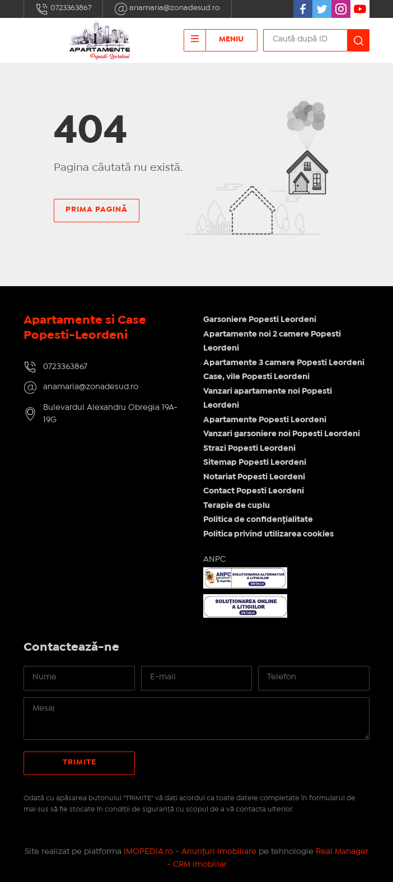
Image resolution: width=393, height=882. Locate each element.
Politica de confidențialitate (258, 519)
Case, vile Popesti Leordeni (256, 377)
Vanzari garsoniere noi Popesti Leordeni (281, 434)
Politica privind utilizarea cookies (268, 534)
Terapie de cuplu (236, 505)
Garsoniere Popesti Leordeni (259, 319)
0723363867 (63, 9)
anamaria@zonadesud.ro (167, 9)
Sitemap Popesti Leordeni (254, 462)
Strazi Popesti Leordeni (249, 448)
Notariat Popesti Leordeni (254, 477)
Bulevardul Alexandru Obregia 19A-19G (110, 414)
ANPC (214, 559)
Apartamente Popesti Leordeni (264, 420)
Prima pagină (97, 209)
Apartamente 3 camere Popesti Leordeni (283, 363)
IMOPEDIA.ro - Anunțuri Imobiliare (190, 851)
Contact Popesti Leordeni (253, 491)
